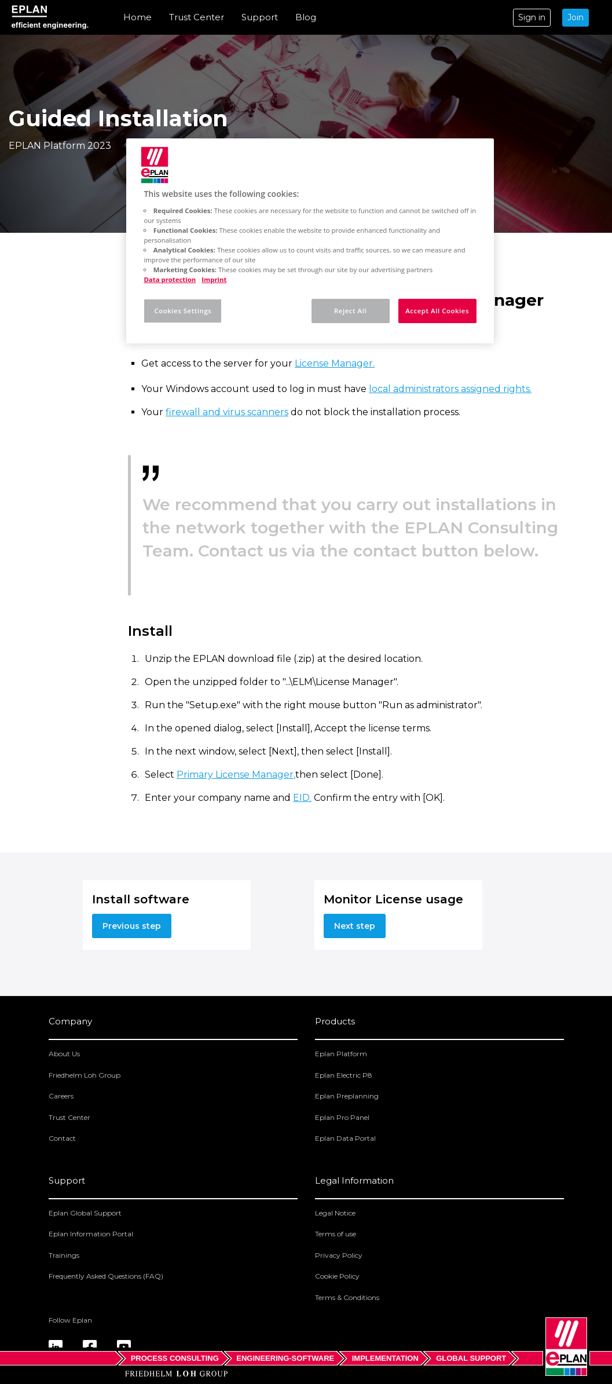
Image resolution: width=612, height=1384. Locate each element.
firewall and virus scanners (227, 412)
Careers (61, 1096)
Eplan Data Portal (345, 1138)
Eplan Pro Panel (342, 1117)
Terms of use (335, 1233)
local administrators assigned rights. (450, 388)
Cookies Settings (182, 310)
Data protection (170, 279)
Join (575, 17)
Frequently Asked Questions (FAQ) (106, 1276)
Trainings (64, 1255)
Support (259, 17)
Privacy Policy (338, 1255)
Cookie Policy (337, 1276)
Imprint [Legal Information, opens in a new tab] (213, 279)
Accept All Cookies (437, 310)
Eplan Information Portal (91, 1233)
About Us (64, 1053)
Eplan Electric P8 (343, 1075)
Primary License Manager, (236, 774)
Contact (62, 1138)
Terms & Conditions (347, 1297)
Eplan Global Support (85, 1213)
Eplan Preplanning (347, 1096)
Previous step (131, 926)
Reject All (350, 310)
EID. (302, 797)
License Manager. (335, 363)
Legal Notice (335, 1213)
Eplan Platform (341, 1053)
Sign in (531, 17)
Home (137, 17)
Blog (305, 17)
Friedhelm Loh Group (84, 1075)
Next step (354, 926)
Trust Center (196, 17)
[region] (309, 240)
